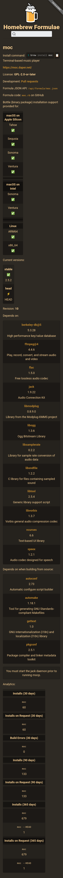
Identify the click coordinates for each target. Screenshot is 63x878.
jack (31, 386)
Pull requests (29, 81)
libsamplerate (31, 444)
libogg (31, 425)
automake (31, 597)
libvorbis (31, 510)
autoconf (31, 578)
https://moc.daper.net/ (17, 67)
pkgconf (31, 644)
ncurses (31, 529)
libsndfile (32, 467)
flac (31, 367)
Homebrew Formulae (31, 27)
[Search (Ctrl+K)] (31, 34)
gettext (31, 621)
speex (31, 549)
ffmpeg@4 (31, 344)
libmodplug (31, 406)
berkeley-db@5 (31, 324)
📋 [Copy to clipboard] (57, 55)
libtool (32, 491)
